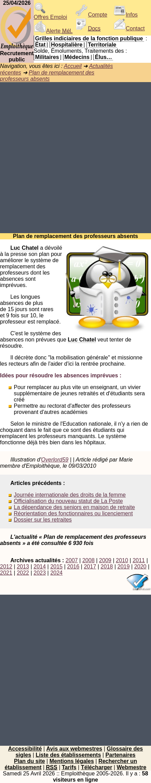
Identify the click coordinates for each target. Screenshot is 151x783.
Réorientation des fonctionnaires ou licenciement (73, 513)
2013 (23, 566)
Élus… (103, 57)
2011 (139, 560)
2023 (39, 573)
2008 (88, 560)
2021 (6, 573)
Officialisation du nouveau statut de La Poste (68, 501)
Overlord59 (54, 460)
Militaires (47, 57)
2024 (56, 573)
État (40, 45)
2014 (39, 566)
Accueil (73, 66)
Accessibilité (25, 749)
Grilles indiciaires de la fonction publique (89, 38)
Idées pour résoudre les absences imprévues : (60, 375)
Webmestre (131, 767)
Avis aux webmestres (74, 749)
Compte (91, 15)
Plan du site (29, 761)
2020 (140, 566)
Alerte (53, 31)
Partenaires (120, 755)
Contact (129, 28)
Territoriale (102, 45)
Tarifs (69, 767)
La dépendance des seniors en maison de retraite (74, 507)
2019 (123, 566)
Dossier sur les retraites (43, 520)
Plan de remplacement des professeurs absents (47, 76)
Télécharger (96, 767)
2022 (23, 573)
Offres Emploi (50, 14)
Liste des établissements (68, 755)
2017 (90, 566)
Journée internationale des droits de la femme (70, 495)
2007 (72, 560)
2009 (105, 560)
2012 (6, 566)
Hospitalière (67, 45)
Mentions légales (71, 761)
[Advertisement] (75, 157)
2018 (107, 566)
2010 (122, 560)
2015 (56, 566)
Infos (125, 15)
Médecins (77, 57)
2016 (73, 566)
